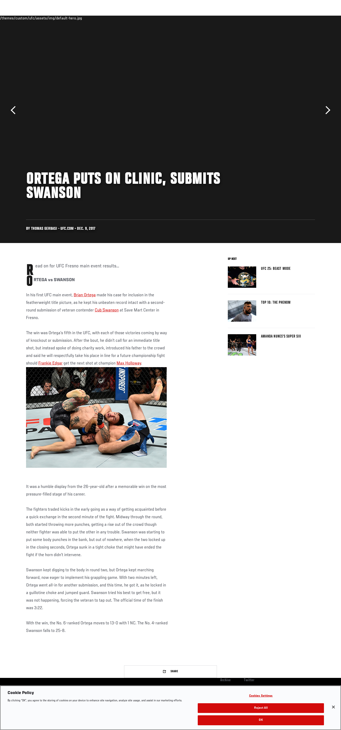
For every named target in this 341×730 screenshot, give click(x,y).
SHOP (304, 18)
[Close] (333, 707)
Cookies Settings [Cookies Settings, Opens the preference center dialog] (261, 696)
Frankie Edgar (50, 363)
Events (20, 18)
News (80, 18)
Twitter (249, 680)
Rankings (41, 18)
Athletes (62, 18)
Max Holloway (129, 363)
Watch (260, 18)
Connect (241, 18)
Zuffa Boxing (283, 18)
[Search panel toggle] (317, 18)
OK (261, 720)
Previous (15, 110)
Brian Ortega (85, 295)
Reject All (260, 708)
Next (326, 110)
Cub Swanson (107, 310)
